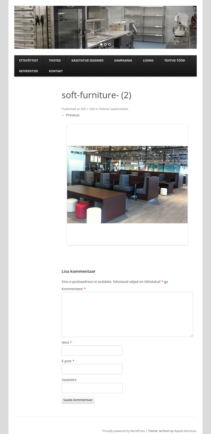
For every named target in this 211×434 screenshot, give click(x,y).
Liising (148, 60)
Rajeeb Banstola (185, 431)
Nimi (67, 342)
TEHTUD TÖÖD (174, 60)
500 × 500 (87, 109)
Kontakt (56, 71)
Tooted (55, 60)
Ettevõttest (28, 60)
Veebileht (69, 380)
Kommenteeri (74, 289)
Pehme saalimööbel (113, 109)
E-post (68, 361)
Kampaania (123, 60)
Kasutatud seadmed (88, 60)
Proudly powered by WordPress (123, 431)
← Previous (71, 115)
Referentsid (28, 71)
